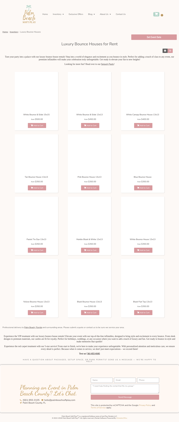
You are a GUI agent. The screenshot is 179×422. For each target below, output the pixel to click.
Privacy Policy (145, 405)
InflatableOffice (121, 418)
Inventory (58, 14)
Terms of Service (98, 407)
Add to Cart (37, 125)
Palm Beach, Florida (33, 327)
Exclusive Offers (76, 14)
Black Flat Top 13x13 (142, 301)
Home (45, 14)
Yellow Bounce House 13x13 (36, 301)
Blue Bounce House (143, 177)
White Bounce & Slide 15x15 (36, 114)
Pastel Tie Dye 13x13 (36, 239)
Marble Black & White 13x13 (89, 239)
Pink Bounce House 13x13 (89, 177)
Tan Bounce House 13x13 (36, 177)
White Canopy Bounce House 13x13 (142, 114)
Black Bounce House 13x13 (89, 301)
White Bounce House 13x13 (143, 239)
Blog (91, 14)
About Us (105, 14)
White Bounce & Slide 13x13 (89, 114)
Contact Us (121, 14)
